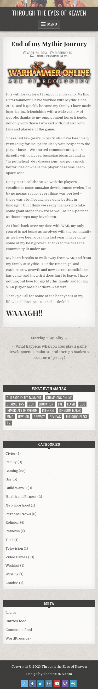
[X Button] (24, 683)
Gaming (40, 56)
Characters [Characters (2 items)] (15, 404)
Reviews (12, 531)
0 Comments (63, 52)
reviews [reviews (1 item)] (55, 416)
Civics (10, 453)
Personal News (57, 56)
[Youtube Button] (57, 683)
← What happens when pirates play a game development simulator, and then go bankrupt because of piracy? (49, 352)
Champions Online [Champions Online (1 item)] (59, 397)
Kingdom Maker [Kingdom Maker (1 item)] (70, 410)
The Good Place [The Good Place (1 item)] (76, 416)
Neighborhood (17, 505)
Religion (12, 522)
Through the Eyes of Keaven (49, 12)
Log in (10, 613)
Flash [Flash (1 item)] (71, 404)
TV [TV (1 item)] (8, 423)
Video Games (16, 557)
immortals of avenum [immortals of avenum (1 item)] (22, 410)
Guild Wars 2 (16, 488)
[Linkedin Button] (40, 683)
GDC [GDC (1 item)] (82, 404)
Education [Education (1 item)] (46, 404)
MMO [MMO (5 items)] (10, 416)
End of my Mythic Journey (49, 43)
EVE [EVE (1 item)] (60, 404)
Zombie (11, 583)
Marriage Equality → (49, 338)
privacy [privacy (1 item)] (39, 416)
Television (14, 548)
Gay (8, 479)
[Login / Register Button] (73, 683)
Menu (52, 24)
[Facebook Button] (32, 683)
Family (11, 462)
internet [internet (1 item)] (48, 410)
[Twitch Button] (65, 683)
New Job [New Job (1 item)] (23, 416)
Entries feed (15, 621)
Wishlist (12, 566)
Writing (12, 574)
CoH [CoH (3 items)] (31, 404)
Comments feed (18, 630)
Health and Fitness (21, 497)
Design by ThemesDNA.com (49, 674)
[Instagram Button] (48, 683)
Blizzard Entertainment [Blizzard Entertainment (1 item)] (24, 397)
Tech (9, 540)
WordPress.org (18, 638)
